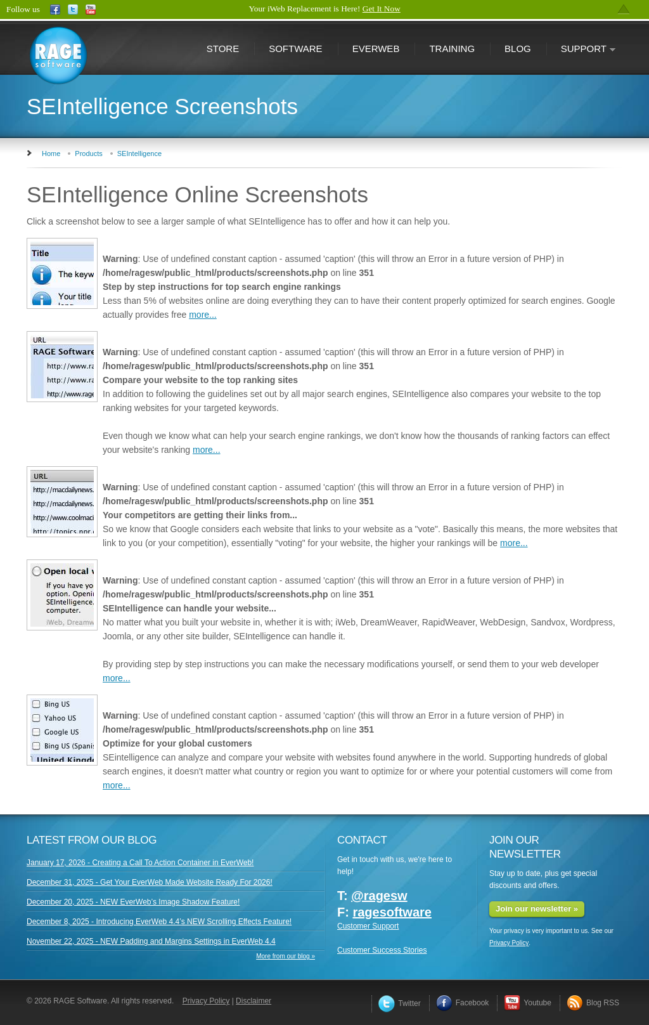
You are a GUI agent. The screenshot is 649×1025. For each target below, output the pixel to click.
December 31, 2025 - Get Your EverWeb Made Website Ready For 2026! (150, 882)
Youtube (527, 1002)
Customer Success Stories (382, 950)
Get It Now (382, 8)
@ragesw (379, 896)
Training (452, 48)
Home (51, 153)
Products (88, 153)
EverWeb (376, 48)
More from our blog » (285, 956)
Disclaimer (253, 1000)
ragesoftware (392, 912)
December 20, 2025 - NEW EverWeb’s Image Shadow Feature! (133, 902)
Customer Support (368, 926)
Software (295, 48)
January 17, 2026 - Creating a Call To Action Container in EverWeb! (140, 862)
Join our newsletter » (537, 908)
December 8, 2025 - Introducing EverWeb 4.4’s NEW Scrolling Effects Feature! (159, 921)
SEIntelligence (139, 153)
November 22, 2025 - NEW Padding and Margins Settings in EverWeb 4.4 (151, 941)
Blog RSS (593, 1002)
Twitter (399, 1003)
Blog (517, 48)
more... (203, 315)
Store (223, 48)
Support (581, 49)
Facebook (462, 1002)
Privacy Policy (509, 942)
